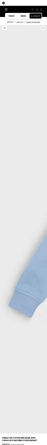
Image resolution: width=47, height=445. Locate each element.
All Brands (35, 16)
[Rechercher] (32, 9)
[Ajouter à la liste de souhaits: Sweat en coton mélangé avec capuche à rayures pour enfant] (43, 28)
